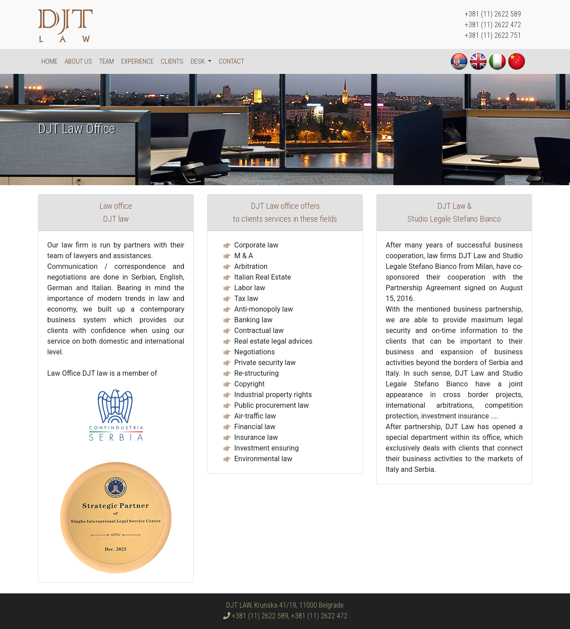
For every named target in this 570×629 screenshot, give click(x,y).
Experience (137, 61)
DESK (198, 61)
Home (49, 61)
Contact (231, 61)
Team (106, 61)
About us (78, 61)
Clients (172, 61)
